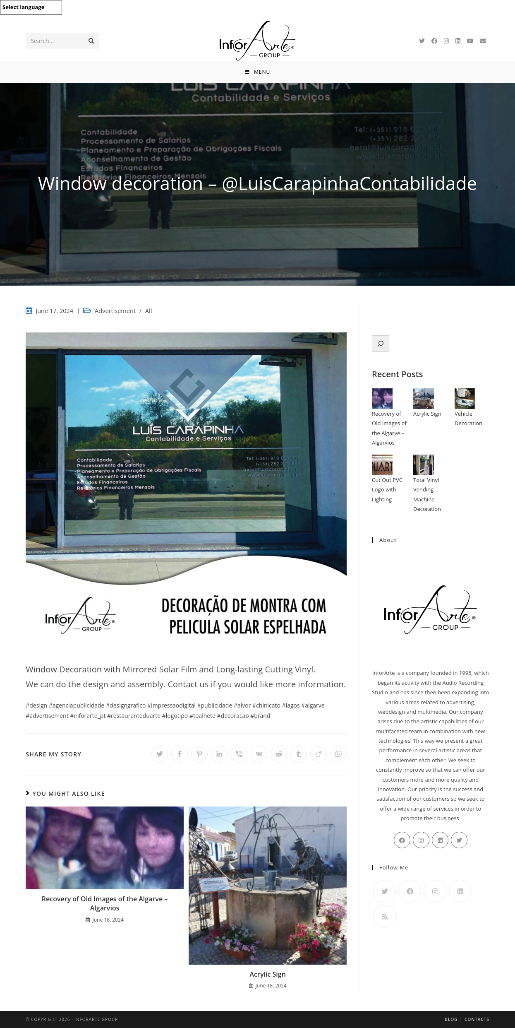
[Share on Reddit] (279, 754)
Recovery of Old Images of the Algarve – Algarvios (105, 903)
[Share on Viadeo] (318, 754)
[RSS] (384, 916)
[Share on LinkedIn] (219, 754)
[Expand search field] (380, 343)
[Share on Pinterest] (199, 754)
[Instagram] (446, 41)
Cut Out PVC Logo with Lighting (387, 489)
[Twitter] (422, 41)
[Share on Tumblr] (298, 754)
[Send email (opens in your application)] (483, 41)
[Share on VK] (259, 754)
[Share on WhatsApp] (338, 754)
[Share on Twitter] (159, 754)
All (148, 311)
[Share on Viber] (239, 754)
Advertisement (115, 311)
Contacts (477, 1019)
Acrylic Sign (268, 974)
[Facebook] (434, 41)
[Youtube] (470, 41)
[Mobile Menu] (257, 72)
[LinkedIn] (458, 41)
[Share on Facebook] (179, 754)
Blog (451, 1019)
